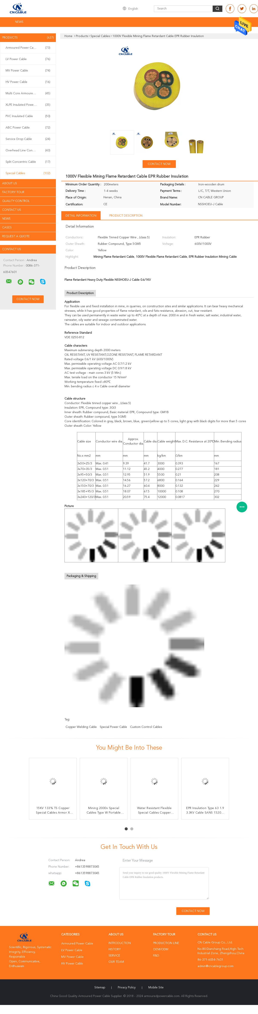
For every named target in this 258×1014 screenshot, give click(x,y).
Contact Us (11, 209)
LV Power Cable (28, 59)
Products (28, 37)
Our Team (116, 961)
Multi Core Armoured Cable (28, 93)
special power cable (113, 727)
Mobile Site (156, 987)
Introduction (120, 943)
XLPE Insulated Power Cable (28, 105)
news (6, 218)
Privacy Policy (127, 987)
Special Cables (28, 173)
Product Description (126, 215)
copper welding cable (81, 727)
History (115, 949)
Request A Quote (16, 236)
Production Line (166, 943)
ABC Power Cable (28, 128)
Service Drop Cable (28, 139)
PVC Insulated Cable (28, 116)
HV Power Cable (28, 82)
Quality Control (16, 201)
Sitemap (99, 987)
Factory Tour (13, 192)
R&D (156, 955)
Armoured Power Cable (28, 48)
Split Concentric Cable (28, 162)
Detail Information (81, 215)
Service (114, 955)
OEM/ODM (160, 949)
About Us (9, 183)
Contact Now (159, 164)
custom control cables (146, 727)
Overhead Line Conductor (28, 150)
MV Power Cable (28, 70)
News (19, 21)
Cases (7, 227)
